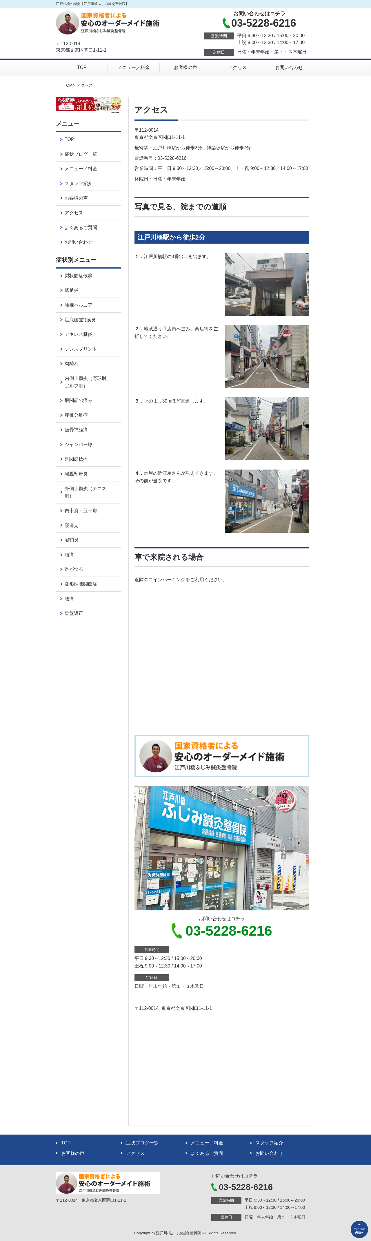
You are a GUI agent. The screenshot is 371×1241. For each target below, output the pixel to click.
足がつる (74, 569)
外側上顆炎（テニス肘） (85, 492)
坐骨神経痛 (76, 429)
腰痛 (69, 598)
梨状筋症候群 (78, 275)
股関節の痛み (78, 400)
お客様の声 (185, 67)
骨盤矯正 (74, 613)
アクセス (237, 67)
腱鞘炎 (72, 539)
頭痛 (69, 554)
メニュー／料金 (133, 67)
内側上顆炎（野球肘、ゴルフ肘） (88, 382)
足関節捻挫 (76, 459)
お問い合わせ (289, 67)
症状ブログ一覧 (81, 154)
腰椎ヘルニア (78, 304)
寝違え (72, 525)
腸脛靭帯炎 (76, 473)
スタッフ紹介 (78, 183)
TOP (82, 67)
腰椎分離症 (76, 415)
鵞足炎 (72, 290)
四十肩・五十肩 (81, 510)
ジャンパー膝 (78, 444)
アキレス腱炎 (78, 334)
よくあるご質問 (81, 227)
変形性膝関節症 (81, 583)
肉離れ (72, 363)
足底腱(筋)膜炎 (80, 319)
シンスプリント (81, 349)
